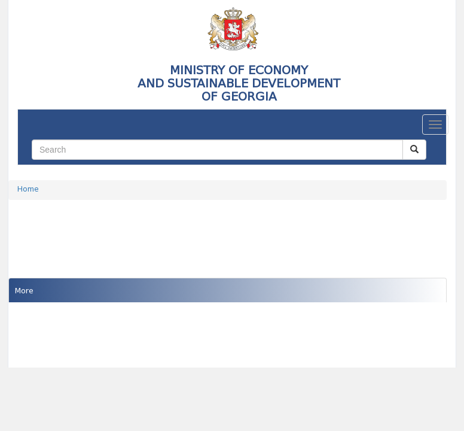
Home (28, 189)
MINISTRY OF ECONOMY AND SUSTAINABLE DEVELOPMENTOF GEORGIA (239, 83)
